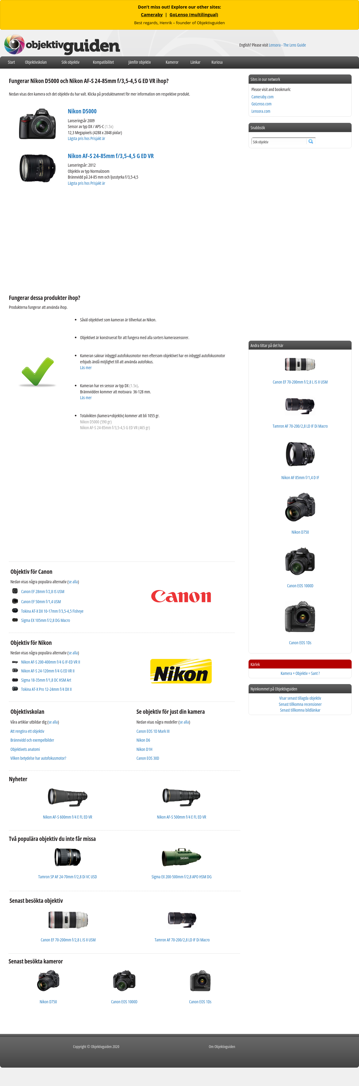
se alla (73, 582)
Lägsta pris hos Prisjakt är (87, 138)
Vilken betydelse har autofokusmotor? (38, 758)
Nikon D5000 (82, 111)
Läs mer (86, 367)
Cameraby (152, 14)
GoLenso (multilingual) (194, 14)
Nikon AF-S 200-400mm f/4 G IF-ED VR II (50, 662)
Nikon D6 (143, 740)
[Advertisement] (95, 239)
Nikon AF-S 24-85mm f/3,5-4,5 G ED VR (111, 156)
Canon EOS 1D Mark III (153, 731)
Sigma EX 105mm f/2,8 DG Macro (45, 620)
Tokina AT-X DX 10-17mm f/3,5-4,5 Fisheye (52, 611)
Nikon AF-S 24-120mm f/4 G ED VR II (48, 671)
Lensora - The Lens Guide (287, 45)
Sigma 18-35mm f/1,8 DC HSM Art (46, 680)
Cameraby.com (262, 97)
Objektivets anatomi (25, 749)
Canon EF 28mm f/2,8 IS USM (42, 591)
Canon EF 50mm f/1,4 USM (41, 601)
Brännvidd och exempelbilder (32, 740)
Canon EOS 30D (148, 758)
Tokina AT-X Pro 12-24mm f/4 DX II (46, 689)
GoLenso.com (261, 104)
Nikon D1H (144, 749)
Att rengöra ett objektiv (27, 731)
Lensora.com (260, 111)
